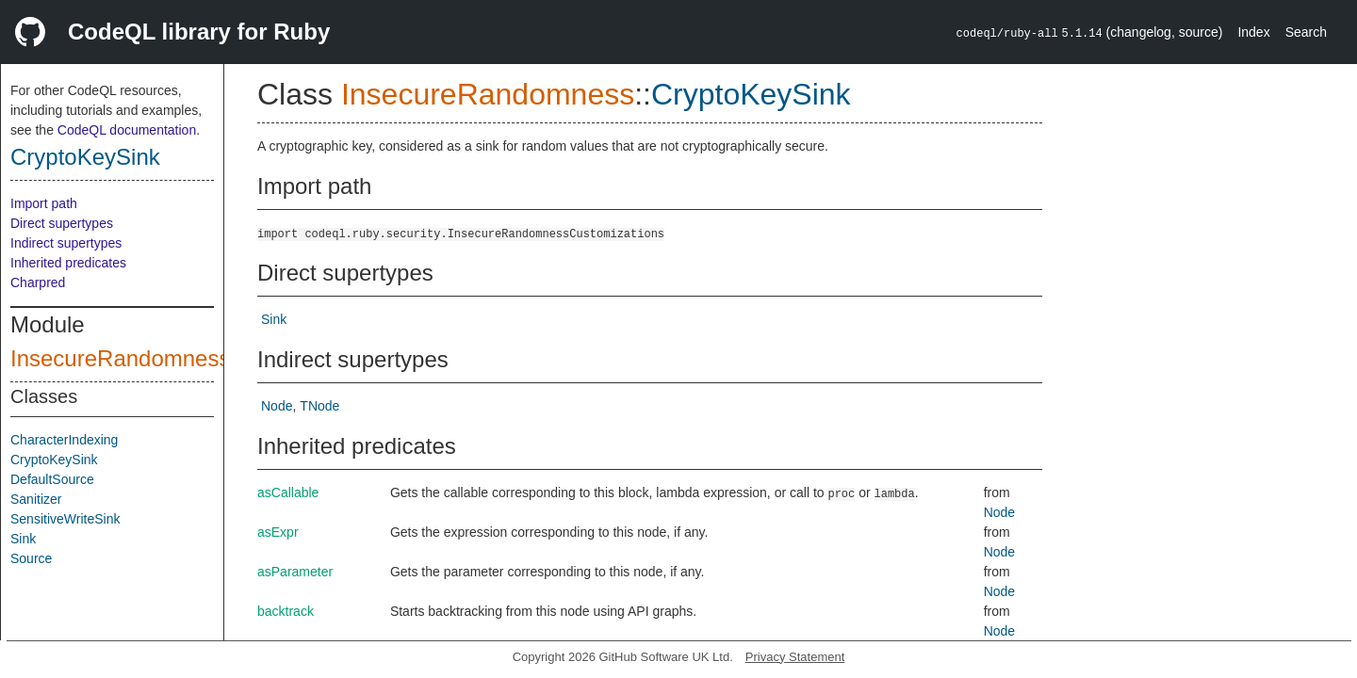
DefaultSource (52, 479)
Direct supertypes (61, 223)
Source (31, 558)
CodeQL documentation (126, 129)
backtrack (285, 611)
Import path (43, 203)
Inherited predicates (68, 262)
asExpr (278, 532)
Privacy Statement (795, 657)
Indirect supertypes (66, 242)
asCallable (288, 492)
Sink (23, 538)
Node (276, 405)
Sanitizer (35, 499)
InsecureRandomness (120, 358)
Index (1253, 32)
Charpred (37, 282)
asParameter (295, 571)
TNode (319, 405)
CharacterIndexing (64, 439)
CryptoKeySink (85, 157)
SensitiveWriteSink (65, 518)
